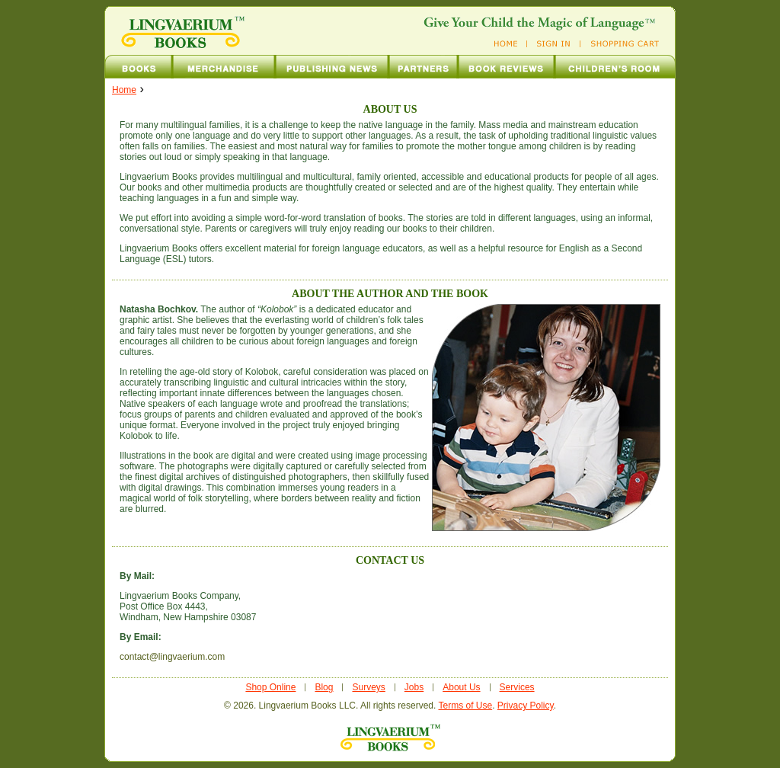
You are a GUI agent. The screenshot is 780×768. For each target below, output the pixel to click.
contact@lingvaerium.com (172, 656)
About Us (461, 687)
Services (517, 687)
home (124, 90)
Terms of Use (465, 705)
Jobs (414, 687)
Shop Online (270, 687)
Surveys (368, 687)
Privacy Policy (525, 705)
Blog (324, 687)
